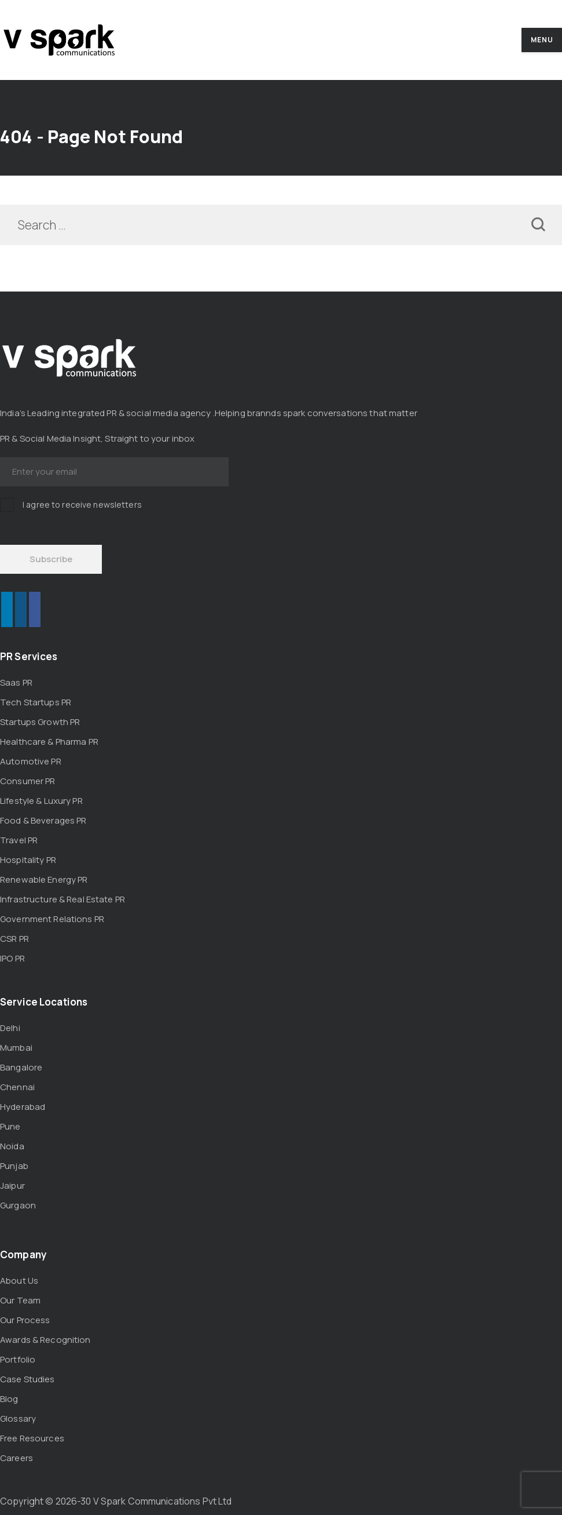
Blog (9, 1399)
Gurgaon (18, 1205)
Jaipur (12, 1185)
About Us (19, 1280)
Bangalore (21, 1067)
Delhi (10, 1028)
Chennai (17, 1087)
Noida (12, 1146)
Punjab (14, 1166)
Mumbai (16, 1047)
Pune (10, 1126)
